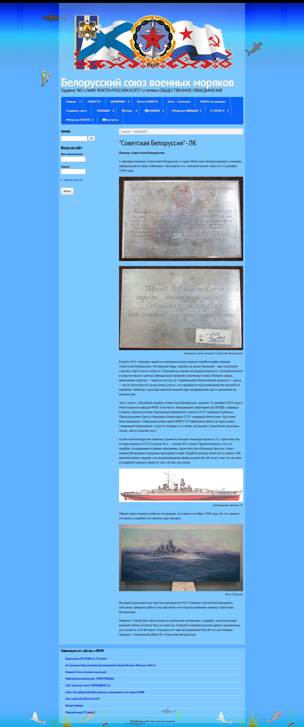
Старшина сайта (76, 110)
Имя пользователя (72, 154)
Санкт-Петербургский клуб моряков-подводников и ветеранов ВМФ (105, 692)
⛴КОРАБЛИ (152, 110)
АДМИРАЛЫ (117, 101)
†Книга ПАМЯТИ (147, 101)
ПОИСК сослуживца (212, 101)
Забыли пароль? (73, 180)
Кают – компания (179, 101)
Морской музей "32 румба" (81, 712)
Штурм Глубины (74, 705)
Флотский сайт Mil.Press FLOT (83, 698)
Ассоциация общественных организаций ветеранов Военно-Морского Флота (110, 665)
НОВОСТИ (94, 101)
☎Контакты (110, 119)
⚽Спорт (127, 110)
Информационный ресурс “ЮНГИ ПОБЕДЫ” (90, 678)
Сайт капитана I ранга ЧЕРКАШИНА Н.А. (88, 685)
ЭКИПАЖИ (103, 110)
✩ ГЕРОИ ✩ (217, 110)
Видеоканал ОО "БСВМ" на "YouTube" (86, 658)
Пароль (66, 166)
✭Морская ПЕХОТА (78, 119)
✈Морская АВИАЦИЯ (185, 110)
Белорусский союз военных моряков (147, 82)
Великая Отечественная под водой (86, 672)
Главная (71, 101)
